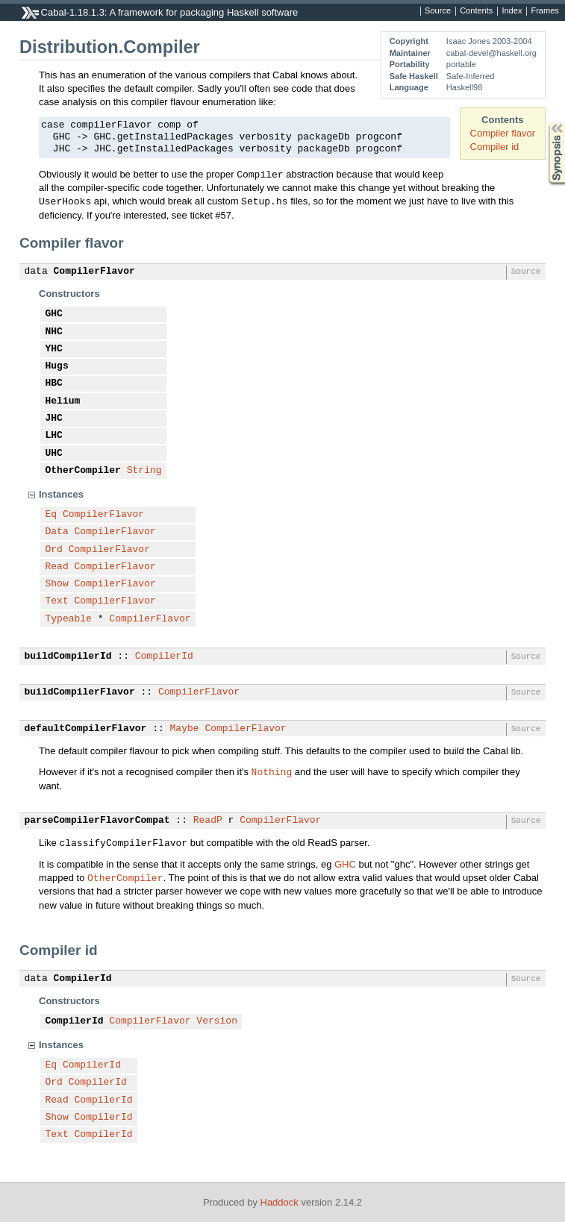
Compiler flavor (502, 133)
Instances (61, 494)
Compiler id (494, 146)
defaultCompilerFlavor (86, 729)
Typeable (69, 619)
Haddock (279, 1202)
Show (57, 584)
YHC (54, 349)
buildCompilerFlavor (80, 692)
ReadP (207, 820)
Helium (63, 401)
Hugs (57, 366)
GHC (54, 314)
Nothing (272, 771)
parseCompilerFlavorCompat (97, 820)
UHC (54, 453)
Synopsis (544, 122)
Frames (544, 11)
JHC (54, 418)
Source (438, 11)
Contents (476, 11)
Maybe (184, 729)
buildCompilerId (68, 656)
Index (512, 11)
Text (57, 601)
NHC (54, 332)
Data (57, 532)
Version (216, 1021)
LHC (54, 435)
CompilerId (164, 656)
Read (57, 567)
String (144, 470)
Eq (51, 514)
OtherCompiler (83, 470)
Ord (54, 550)
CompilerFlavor (94, 271)
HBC (54, 383)
